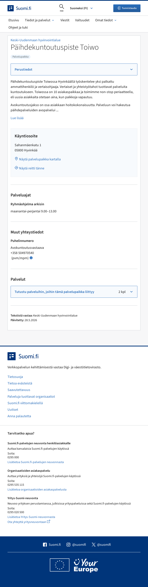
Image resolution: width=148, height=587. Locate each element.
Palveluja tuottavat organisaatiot (31, 396)
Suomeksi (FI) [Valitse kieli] (81, 8)
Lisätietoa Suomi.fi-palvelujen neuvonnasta (36, 462)
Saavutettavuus (19, 389)
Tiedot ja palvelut (40, 20)
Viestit (65, 20)
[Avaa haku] (61, 8)
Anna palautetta (19, 416)
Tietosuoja (15, 376)
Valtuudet (82, 20)
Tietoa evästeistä (20, 383)
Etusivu (13, 20)
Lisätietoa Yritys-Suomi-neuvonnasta (31, 517)
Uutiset (13, 409)
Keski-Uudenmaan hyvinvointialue (36, 40)
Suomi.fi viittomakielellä (25, 403)
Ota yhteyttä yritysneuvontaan (33, 522)
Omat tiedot (106, 20)
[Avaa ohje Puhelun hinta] (31, 257)
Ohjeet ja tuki (18, 27)
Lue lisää (17, 118)
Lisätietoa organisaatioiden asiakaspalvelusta (37, 489)
